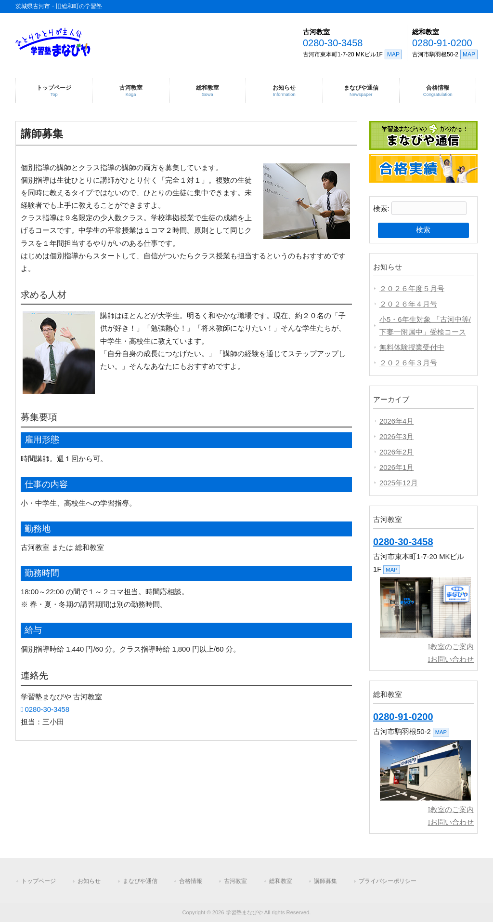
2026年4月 (396, 421)
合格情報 (190, 881)
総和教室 (425, 32)
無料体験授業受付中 (411, 347)
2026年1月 (396, 467)
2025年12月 (398, 483)
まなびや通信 (140, 881)
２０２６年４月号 (408, 304)
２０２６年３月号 (408, 363)
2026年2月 (396, 452)
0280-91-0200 (442, 43)
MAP (393, 54)
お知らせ (89, 881)
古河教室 (316, 32)
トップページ (38, 881)
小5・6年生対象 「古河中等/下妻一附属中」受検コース (425, 326)
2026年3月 (396, 437)
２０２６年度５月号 (411, 289)
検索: (381, 209)
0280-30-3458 (333, 43)
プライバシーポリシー (387, 881)
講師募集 (325, 881)
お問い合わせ (452, 659)
